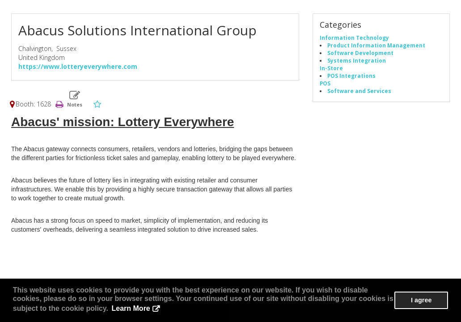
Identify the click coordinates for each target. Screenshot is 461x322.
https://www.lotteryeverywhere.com (77, 66)
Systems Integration (356, 60)
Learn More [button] (131, 308)
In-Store (331, 68)
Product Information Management (376, 45)
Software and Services (359, 90)
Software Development (360, 52)
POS (325, 83)
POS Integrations (351, 75)
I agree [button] (421, 300)
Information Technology (354, 37)
